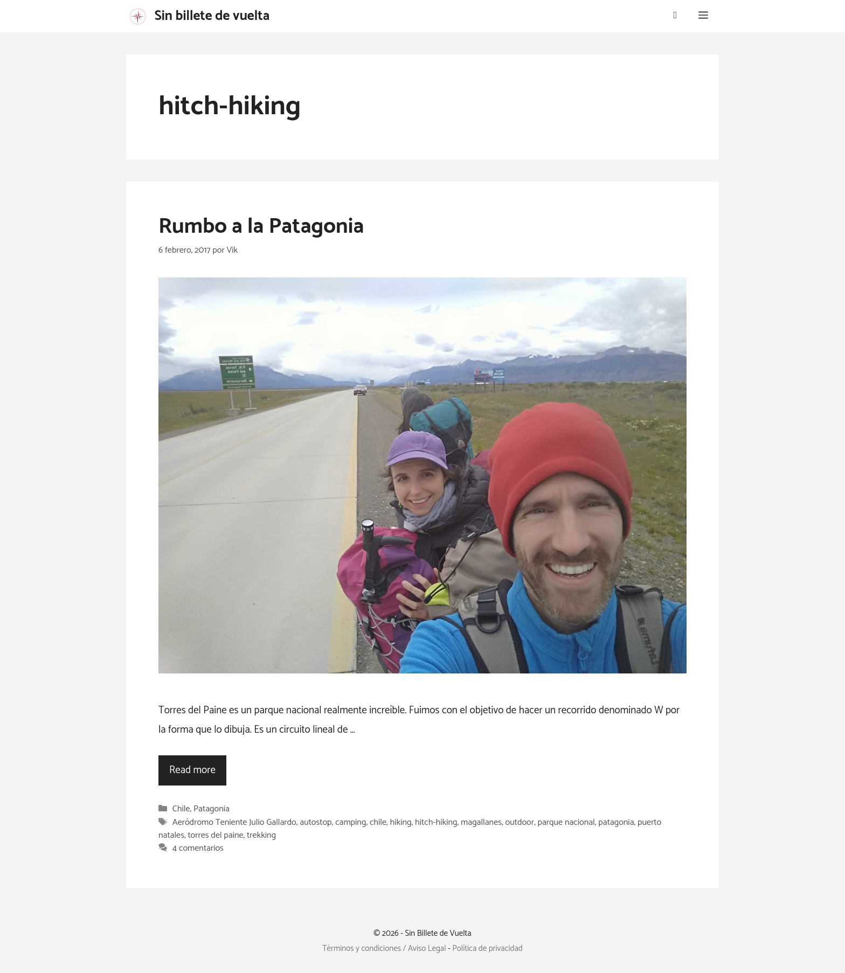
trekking (261, 835)
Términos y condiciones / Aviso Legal (384, 948)
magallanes (481, 822)
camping (350, 822)
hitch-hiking (436, 822)
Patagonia (211, 809)
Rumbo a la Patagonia (261, 227)
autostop (315, 822)
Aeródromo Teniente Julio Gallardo (234, 822)
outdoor (519, 822)
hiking (401, 822)
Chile (181, 809)
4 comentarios (198, 849)
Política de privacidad (487, 948)
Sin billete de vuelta (212, 16)
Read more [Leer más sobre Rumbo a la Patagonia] (192, 770)
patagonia (616, 822)
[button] (703, 16)
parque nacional (566, 822)
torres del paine (215, 835)
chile (378, 822)
